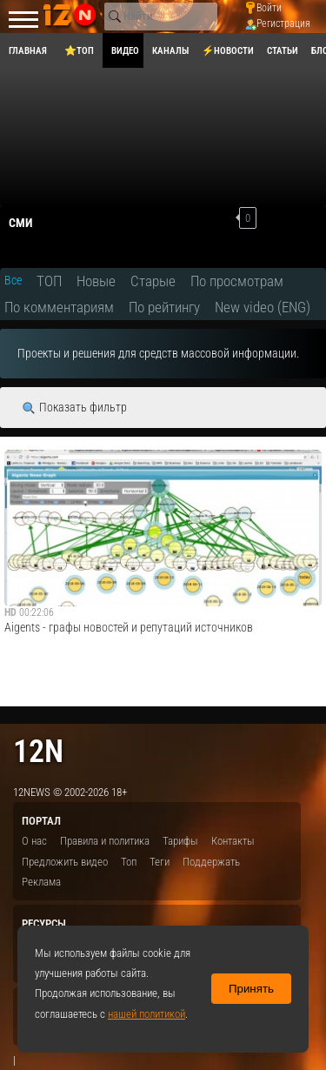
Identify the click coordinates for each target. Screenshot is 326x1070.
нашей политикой (146, 1013)
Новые (96, 281)
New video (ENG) (262, 307)
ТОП (49, 281)
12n (38, 751)
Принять (251, 988)
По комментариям (59, 307)
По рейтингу (164, 307)
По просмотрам (236, 281)
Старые (153, 281)
